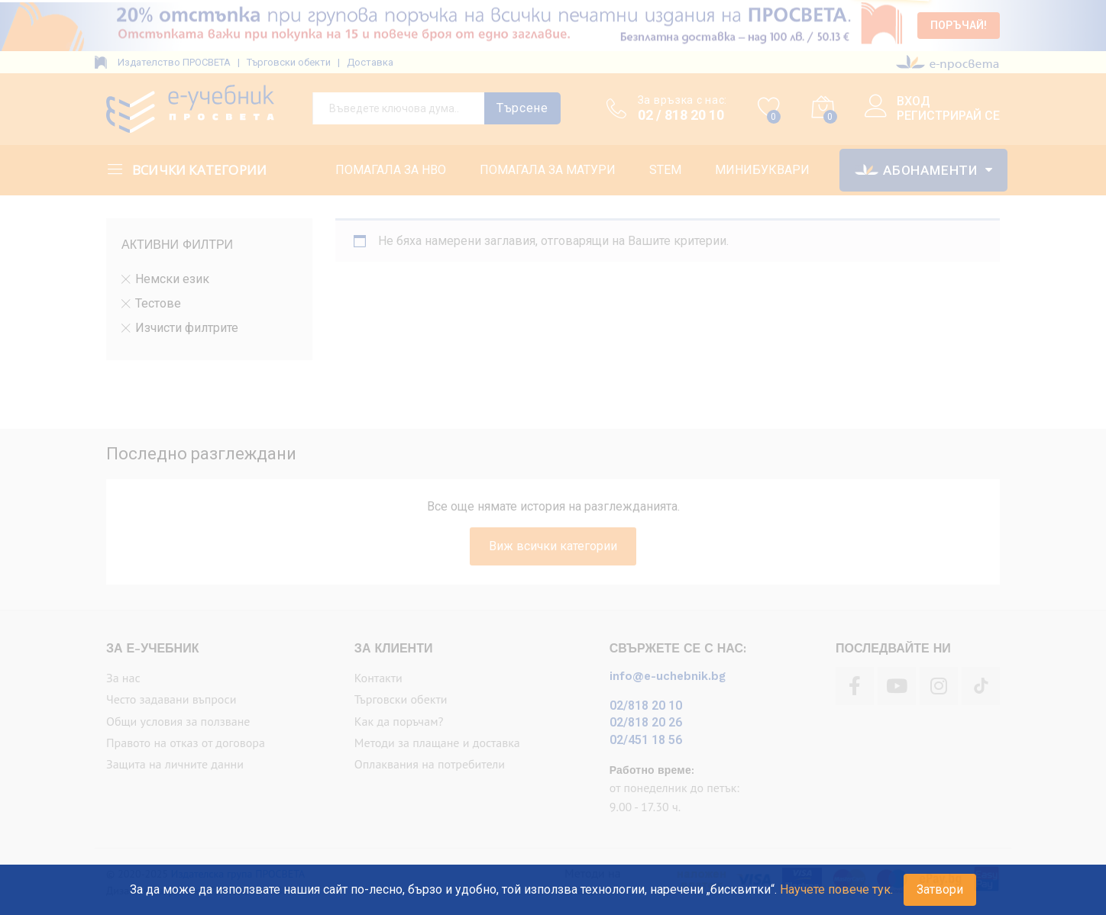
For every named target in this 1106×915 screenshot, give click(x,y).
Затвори (940, 889)
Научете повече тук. (836, 889)
